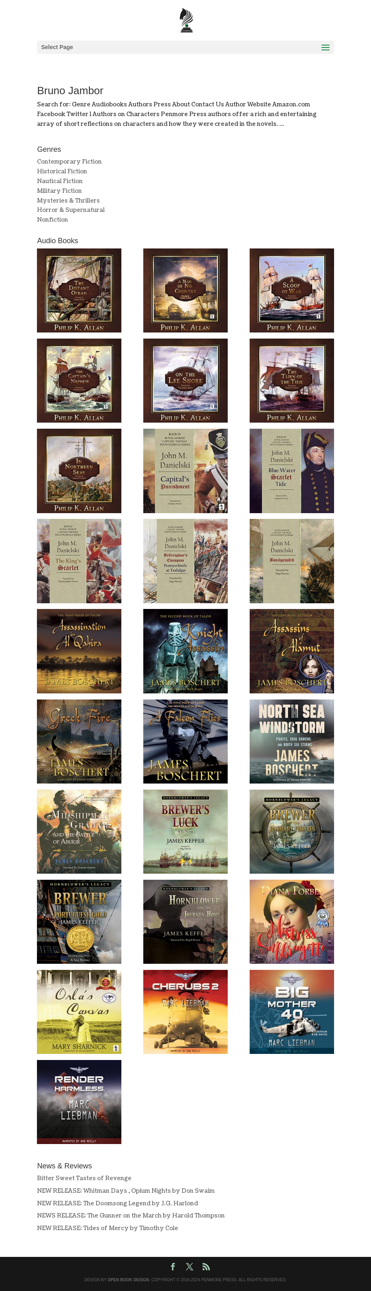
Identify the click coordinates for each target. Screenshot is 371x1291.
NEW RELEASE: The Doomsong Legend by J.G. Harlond (117, 1203)
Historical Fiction (62, 171)
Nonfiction (52, 220)
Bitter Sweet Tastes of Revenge (84, 1178)
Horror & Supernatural (71, 210)
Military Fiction (59, 191)
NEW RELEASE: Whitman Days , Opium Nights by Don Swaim (126, 1191)
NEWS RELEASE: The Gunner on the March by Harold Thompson (131, 1216)
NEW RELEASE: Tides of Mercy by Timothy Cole (107, 1228)
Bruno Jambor (70, 90)
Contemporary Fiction (69, 162)
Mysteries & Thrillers (68, 201)
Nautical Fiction (60, 181)
